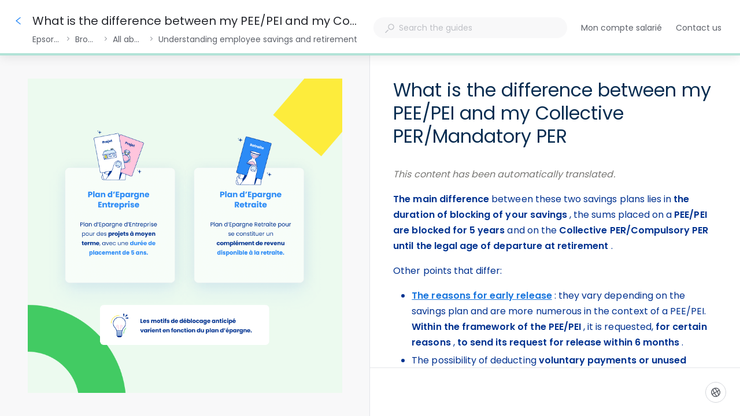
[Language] (715, 392)
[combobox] (470, 27)
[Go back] (18, 21)
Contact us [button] (699, 28)
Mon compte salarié (621, 28)
